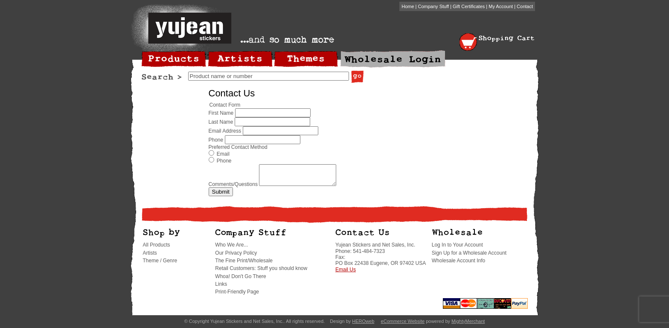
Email (219, 154)
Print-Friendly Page (237, 296)
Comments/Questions (233, 188)
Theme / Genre (160, 264)
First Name (221, 113)
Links (221, 288)
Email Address (225, 131)
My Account (501, 6)
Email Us (345, 273)
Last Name (221, 122)
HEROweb (363, 325)
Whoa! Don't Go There (240, 280)
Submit (221, 195)
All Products (156, 249)
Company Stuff (433, 6)
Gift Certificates (469, 6)
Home (407, 6)
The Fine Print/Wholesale (244, 264)
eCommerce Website (403, 325)
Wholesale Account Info (458, 264)
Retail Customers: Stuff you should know (261, 272)
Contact (525, 6)
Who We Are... (231, 249)
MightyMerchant (468, 325)
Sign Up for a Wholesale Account (469, 257)
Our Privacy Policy (236, 257)
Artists (150, 257)
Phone (216, 140)
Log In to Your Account (457, 249)
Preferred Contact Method (238, 147)
